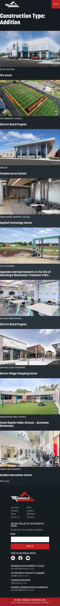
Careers (30, 511)
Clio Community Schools (11, 119)
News (13, 514)
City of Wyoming (7, 266)
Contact (30, 517)
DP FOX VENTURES (7, 70)
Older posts (4, 481)
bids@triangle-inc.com (20, 576)
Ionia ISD (3, 168)
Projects (14, 511)
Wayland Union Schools (10, 319)
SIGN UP (30, 546)
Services (15, 508)
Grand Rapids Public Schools (13, 417)
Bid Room (31, 514)
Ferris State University (10, 469)
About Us (15, 517)
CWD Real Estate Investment (12, 368)
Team (29, 508)
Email (13, 534)
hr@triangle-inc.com (19, 583)
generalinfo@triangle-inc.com (22, 569)
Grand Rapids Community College (15, 217)
